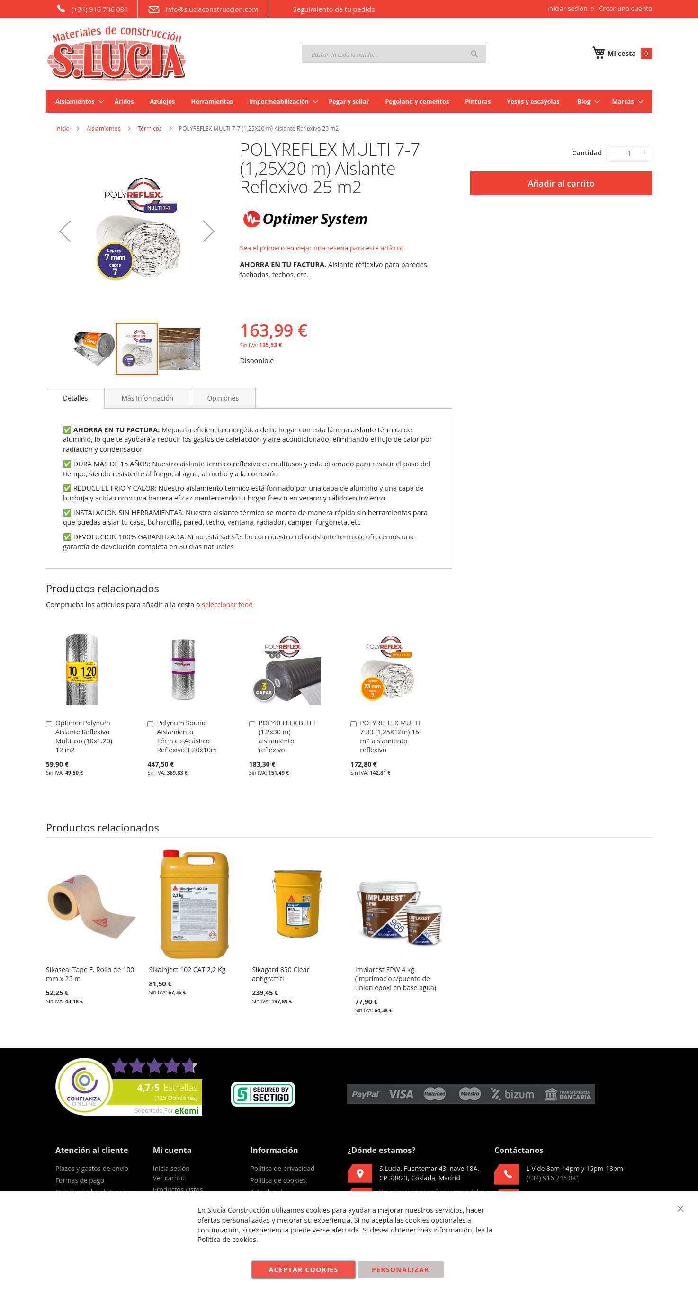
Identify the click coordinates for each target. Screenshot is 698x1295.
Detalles (75, 397)
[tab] (75, 398)
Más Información (147, 397)
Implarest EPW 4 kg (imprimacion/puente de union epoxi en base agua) (395, 978)
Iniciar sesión (567, 8)
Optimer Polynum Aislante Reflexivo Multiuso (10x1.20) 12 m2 (83, 736)
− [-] (613, 151)
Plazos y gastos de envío (91, 1168)
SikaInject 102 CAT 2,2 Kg (187, 969)
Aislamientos (103, 129)
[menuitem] (77, 101)
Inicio (62, 129)
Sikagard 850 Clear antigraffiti (280, 974)
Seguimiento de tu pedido (327, 9)
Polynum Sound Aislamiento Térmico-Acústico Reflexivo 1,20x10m (186, 736)
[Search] (474, 54)
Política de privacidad (282, 1168)
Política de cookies (278, 1180)
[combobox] (394, 54)
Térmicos (150, 129)
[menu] (349, 101)
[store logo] (117, 53)
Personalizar (401, 1269)
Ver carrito (169, 1177)
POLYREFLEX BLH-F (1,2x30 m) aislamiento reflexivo (288, 736)
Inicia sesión (171, 1168)
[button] (65, 231)
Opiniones (223, 397)
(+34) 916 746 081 (91, 8)
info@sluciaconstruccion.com (203, 9)
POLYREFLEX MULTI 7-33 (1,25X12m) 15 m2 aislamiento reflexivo (390, 736)
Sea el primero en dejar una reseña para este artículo (322, 247)
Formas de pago (79, 1180)
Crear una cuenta (625, 8)
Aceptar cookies (304, 1269)
